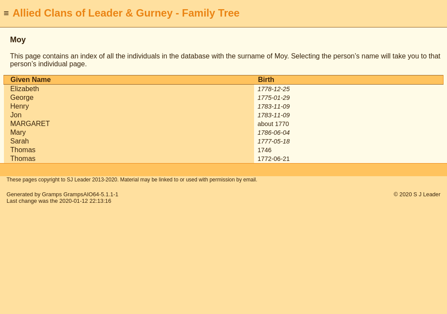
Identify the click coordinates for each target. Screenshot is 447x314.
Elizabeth (24, 88)
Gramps (52, 194)
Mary (18, 132)
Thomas (23, 150)
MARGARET (30, 123)
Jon (16, 115)
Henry (19, 106)
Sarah (19, 141)
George (22, 97)
